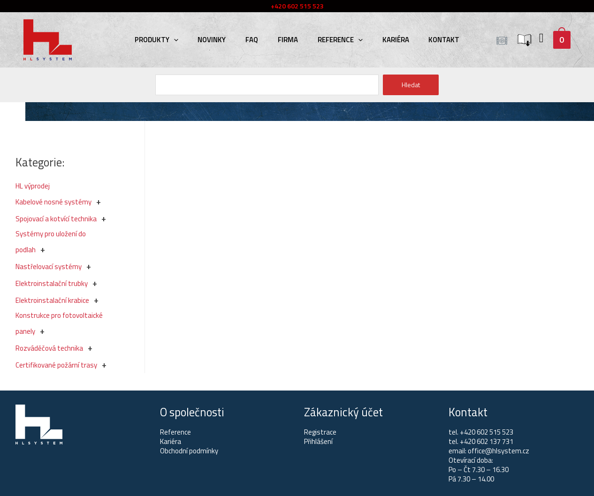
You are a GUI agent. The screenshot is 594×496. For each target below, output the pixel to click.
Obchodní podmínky (189, 450)
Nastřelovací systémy (48, 266)
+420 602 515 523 (486, 432)
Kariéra (390, 39)
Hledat (411, 85)
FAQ (254, 39)
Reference (337, 39)
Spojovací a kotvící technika (56, 218)
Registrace (320, 432)
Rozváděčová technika (49, 348)
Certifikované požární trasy (56, 365)
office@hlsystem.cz (498, 450)
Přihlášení (318, 441)
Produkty (164, 39)
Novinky (217, 39)
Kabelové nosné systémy (53, 201)
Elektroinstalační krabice (52, 300)
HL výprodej (32, 185)
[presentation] (181, 39)
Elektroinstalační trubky (51, 283)
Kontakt (435, 39)
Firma (288, 39)
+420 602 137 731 (486, 441)
